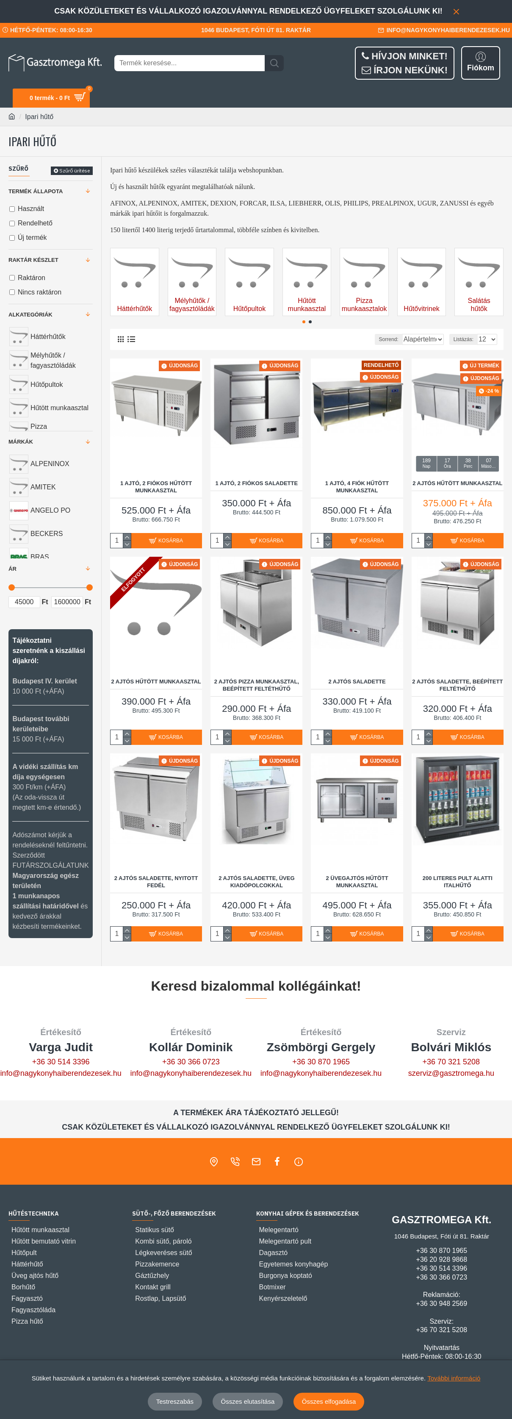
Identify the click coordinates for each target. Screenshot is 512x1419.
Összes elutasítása (248, 1401)
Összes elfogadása (329, 1401)
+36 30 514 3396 (61, 1062)
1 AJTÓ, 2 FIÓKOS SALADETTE (257, 483)
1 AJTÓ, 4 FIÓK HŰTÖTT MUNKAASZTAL (357, 486)
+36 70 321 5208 (451, 1062)
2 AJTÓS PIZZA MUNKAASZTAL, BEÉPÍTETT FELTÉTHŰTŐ (256, 684)
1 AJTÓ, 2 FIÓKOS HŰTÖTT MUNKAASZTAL (156, 486)
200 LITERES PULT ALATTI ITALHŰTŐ (458, 881)
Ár (12, 569)
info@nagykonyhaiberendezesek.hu (60, 1073)
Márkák (20, 442)
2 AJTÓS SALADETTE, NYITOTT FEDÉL (156, 881)
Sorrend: (356, 339)
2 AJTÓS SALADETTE (356, 681)
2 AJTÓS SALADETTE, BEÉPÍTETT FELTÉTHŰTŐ (457, 684)
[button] (303, 321)
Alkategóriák (30, 314)
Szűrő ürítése (74, 170)
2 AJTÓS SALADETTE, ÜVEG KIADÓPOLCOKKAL (256, 881)
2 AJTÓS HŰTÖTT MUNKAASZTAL (457, 483)
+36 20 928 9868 (442, 1259)
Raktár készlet (33, 260)
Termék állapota (35, 191)
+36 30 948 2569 (442, 1303)
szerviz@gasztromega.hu (451, 1073)
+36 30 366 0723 (191, 1062)
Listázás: (466, 339)
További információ (453, 1378)
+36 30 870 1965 (321, 1062)
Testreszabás (175, 1401)
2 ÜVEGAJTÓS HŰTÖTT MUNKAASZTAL (357, 881)
